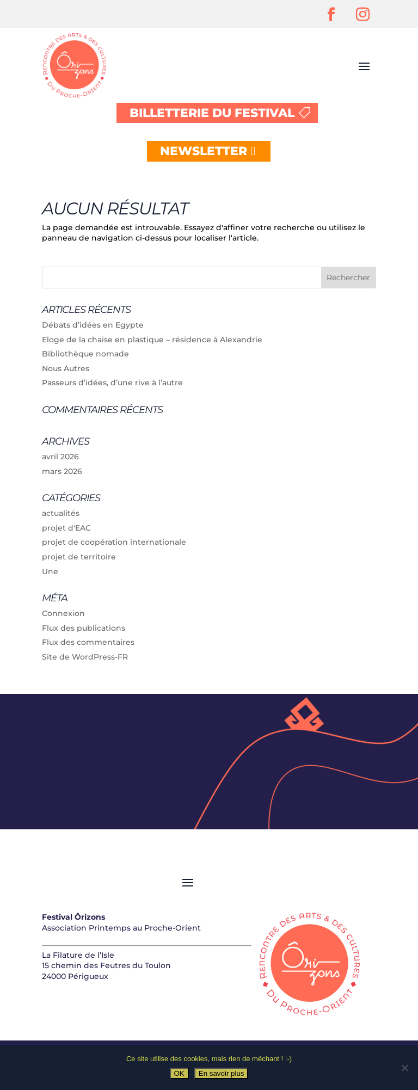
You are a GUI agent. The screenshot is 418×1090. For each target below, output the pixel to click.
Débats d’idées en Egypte (93, 325)
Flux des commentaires (88, 642)
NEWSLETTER (203, 151)
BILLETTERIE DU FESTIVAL (212, 113)
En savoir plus (221, 1073)
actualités (60, 513)
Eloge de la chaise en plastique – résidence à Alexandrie (152, 339)
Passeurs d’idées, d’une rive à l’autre (112, 382)
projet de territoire (79, 557)
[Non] (404, 1067)
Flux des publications (83, 628)
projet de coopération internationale (114, 542)
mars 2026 (62, 471)
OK (179, 1073)
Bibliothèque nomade (85, 354)
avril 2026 (60, 456)
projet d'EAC (66, 528)
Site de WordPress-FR (85, 657)
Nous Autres (65, 368)
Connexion (63, 613)
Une (50, 571)
